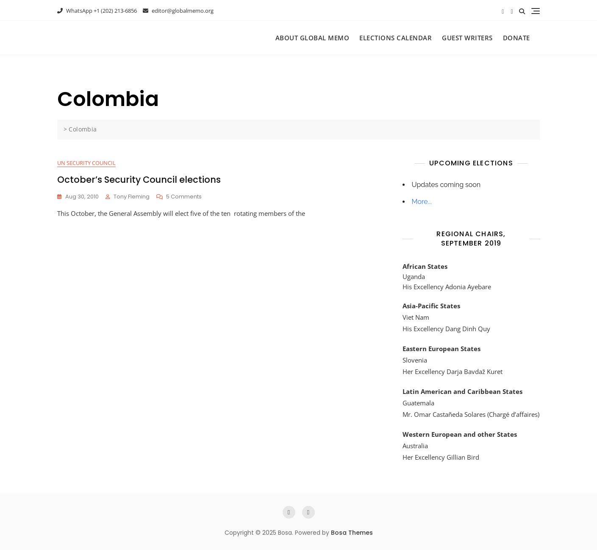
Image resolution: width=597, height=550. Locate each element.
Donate (516, 38)
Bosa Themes (352, 532)
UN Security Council (86, 163)
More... (422, 202)
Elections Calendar (395, 38)
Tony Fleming (132, 197)
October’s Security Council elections (139, 179)
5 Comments (184, 197)
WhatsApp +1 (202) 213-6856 (97, 10)
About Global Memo (312, 38)
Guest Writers (467, 38)
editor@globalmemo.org (178, 10)
